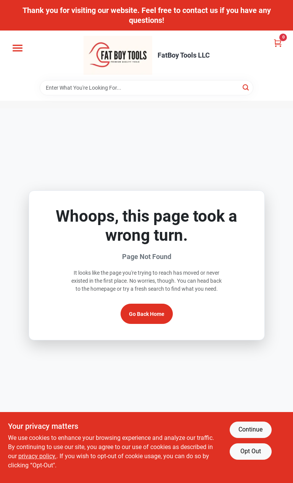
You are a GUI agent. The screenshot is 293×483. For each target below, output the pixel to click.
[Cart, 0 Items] (278, 43)
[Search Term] (146, 87)
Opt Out (250, 451)
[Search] (246, 87)
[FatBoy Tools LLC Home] (118, 55)
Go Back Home (146, 314)
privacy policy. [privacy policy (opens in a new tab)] (37, 456)
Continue (250, 429)
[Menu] (18, 48)
